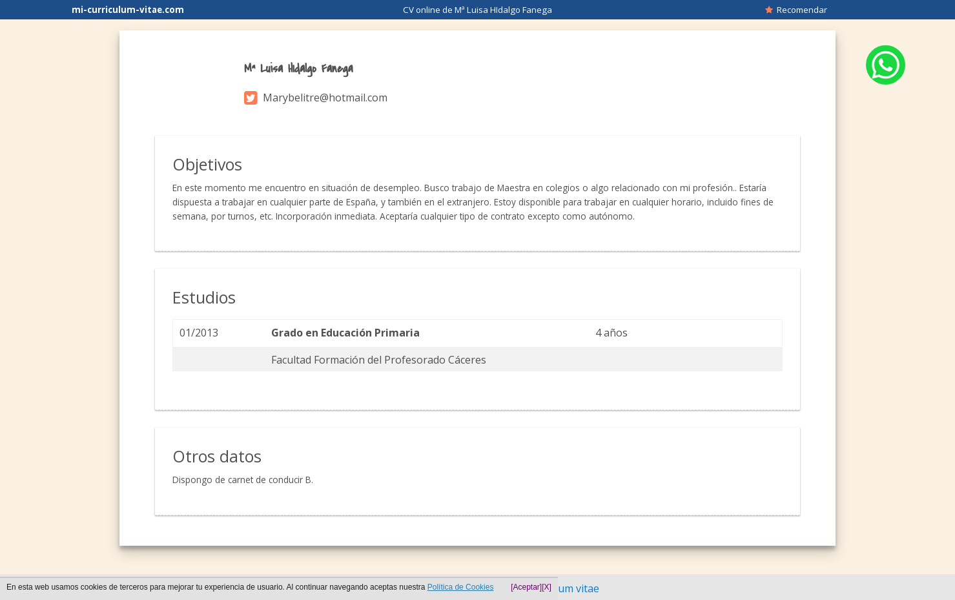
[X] (546, 587)
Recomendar (796, 10)
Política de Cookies (460, 587)
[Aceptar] (526, 587)
